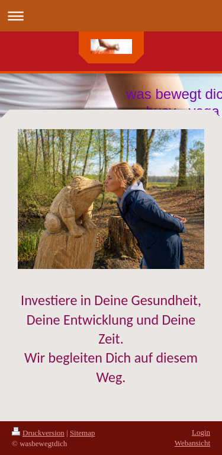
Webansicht (192, 442)
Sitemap (82, 432)
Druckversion (38, 432)
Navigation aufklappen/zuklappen (111, 15)
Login (201, 432)
